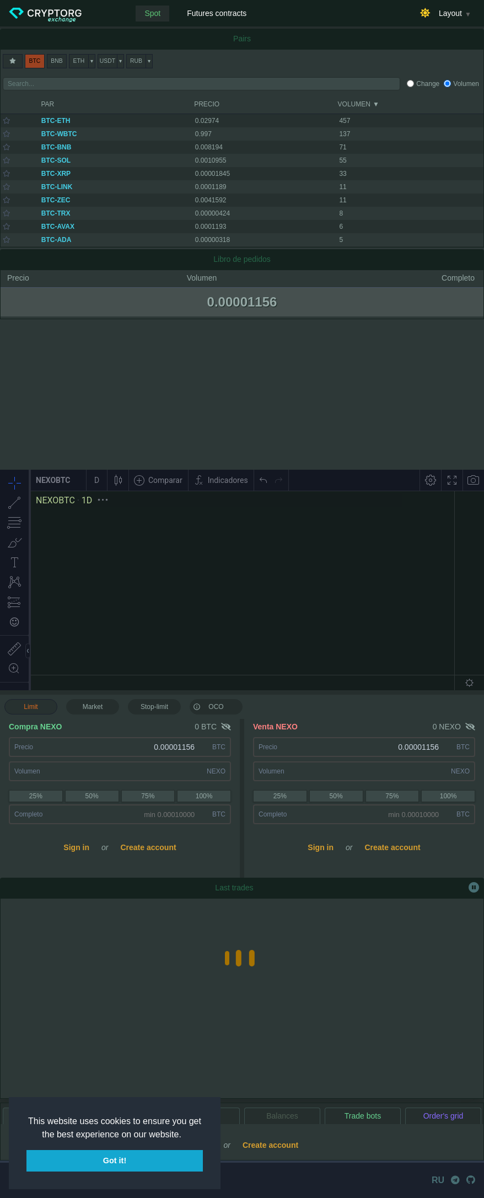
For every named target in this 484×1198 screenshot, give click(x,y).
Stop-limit (154, 707)
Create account (148, 847)
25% (35, 796)
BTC (35, 61)
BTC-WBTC (59, 134)
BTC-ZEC (56, 200)
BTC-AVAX (57, 226)
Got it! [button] (114, 1160)
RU (438, 1180)
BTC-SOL (56, 160)
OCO (208, 706)
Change (427, 84)
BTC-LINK (57, 187)
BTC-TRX (56, 213)
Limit (30, 707)
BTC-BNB (56, 147)
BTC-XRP (56, 174)
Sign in (76, 847)
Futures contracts (216, 13)
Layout (450, 13)
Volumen (466, 84)
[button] (185, 1135)
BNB (56, 61)
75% (147, 796)
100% (204, 796)
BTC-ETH (56, 121)
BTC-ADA (56, 240)
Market (93, 707)
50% (92, 796)
